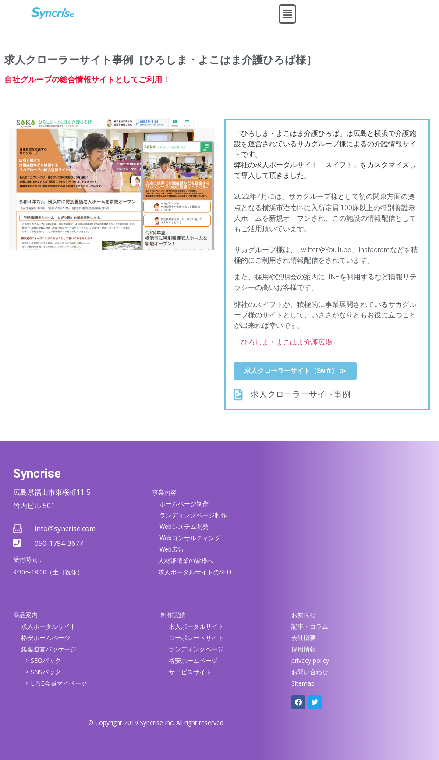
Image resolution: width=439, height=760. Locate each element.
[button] (287, 14)
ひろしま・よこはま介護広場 (286, 342)
